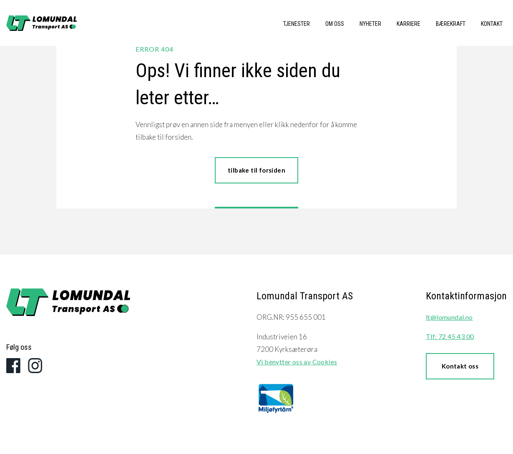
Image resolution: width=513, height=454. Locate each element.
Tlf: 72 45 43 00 (450, 336)
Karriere (408, 23)
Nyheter (370, 23)
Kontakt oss (460, 366)
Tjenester (296, 23)
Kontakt (492, 23)
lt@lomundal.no (449, 317)
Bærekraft (450, 23)
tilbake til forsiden (256, 170)
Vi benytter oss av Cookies (296, 362)
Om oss (334, 23)
